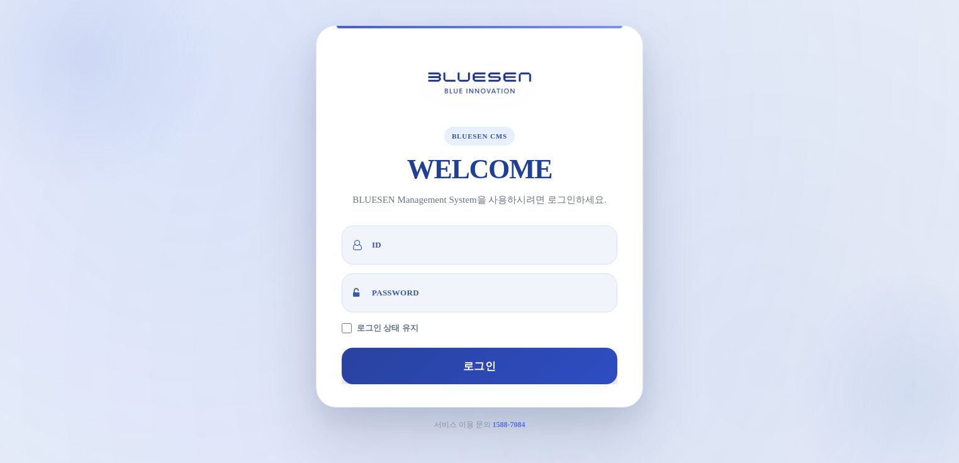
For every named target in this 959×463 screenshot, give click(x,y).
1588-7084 (509, 424)
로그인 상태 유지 (387, 328)
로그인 (479, 366)
